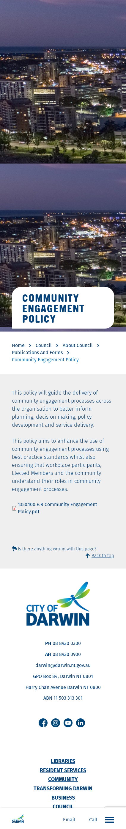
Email (69, 819)
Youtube (68, 722)
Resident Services (63, 770)
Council (44, 345)
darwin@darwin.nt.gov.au (63, 665)
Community (63, 779)
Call (93, 819)
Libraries (63, 761)
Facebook (43, 722)
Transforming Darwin (63, 788)
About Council (78, 345)
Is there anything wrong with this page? (57, 549)
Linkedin (80, 722)
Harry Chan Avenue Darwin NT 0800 (63, 687)
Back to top (103, 555)
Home (18, 345)
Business (63, 797)
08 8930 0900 (67, 654)
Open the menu (108, 819)
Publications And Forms (37, 352)
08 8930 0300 (67, 643)
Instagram (55, 722)
